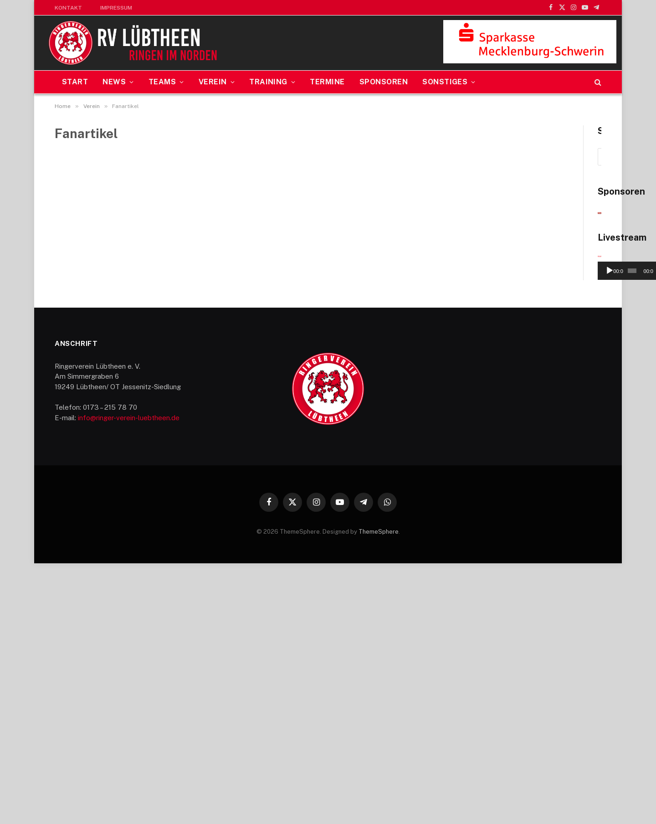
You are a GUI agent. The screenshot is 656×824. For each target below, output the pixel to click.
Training (268, 81)
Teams (162, 81)
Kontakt (68, 8)
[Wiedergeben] (455, 531)
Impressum (116, 8)
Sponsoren (383, 81)
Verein (213, 81)
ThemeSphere (379, 792)
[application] (522, 496)
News (114, 81)
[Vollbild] (589, 531)
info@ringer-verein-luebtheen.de (128, 678)
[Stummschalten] (574, 531)
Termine (327, 81)
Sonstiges (444, 81)
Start (75, 81)
